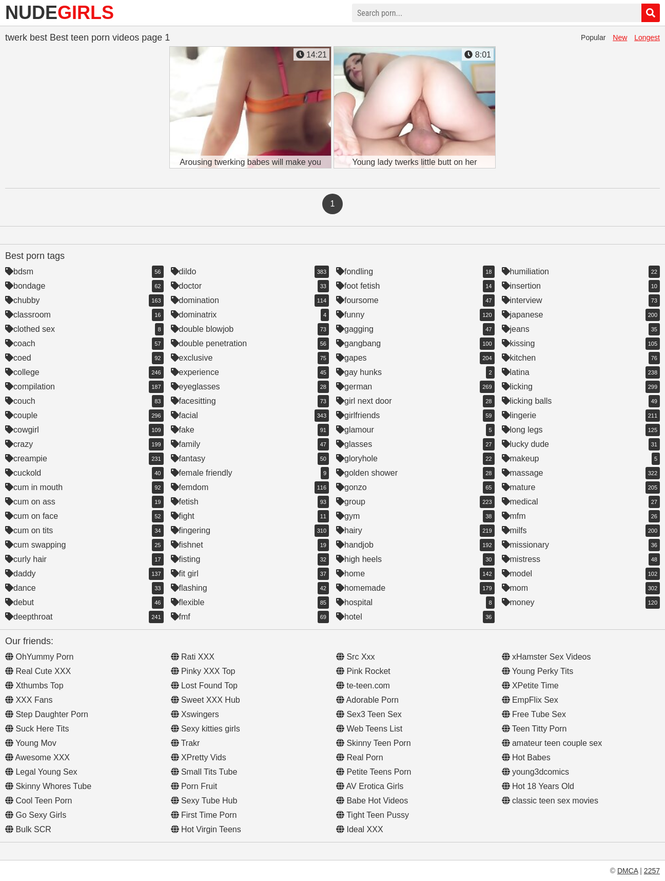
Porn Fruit (194, 786)
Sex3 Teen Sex (369, 714)
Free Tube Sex (534, 714)
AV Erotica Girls (369, 786)
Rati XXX (192, 656)
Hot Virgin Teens (206, 829)
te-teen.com (363, 685)
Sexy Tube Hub (204, 800)
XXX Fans (28, 700)
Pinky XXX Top (203, 671)
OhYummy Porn (39, 656)
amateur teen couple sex (552, 743)
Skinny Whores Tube (48, 786)
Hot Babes (526, 757)
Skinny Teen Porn (373, 743)
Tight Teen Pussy (372, 815)
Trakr (185, 743)
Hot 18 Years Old (538, 786)
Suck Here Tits (37, 728)
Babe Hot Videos (372, 800)
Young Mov (30, 743)
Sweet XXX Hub (205, 700)
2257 (652, 871)
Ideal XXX (359, 829)
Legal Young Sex (41, 771)
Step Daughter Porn (46, 714)
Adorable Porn (367, 700)
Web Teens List (369, 728)
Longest (647, 37)
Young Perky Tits (538, 671)
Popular (593, 37)
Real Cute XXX (38, 671)
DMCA (627, 871)
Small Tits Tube (204, 771)
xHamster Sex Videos (546, 656)
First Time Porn (204, 815)
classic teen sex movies (550, 800)
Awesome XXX (37, 757)
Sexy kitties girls (205, 728)
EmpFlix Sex (530, 700)
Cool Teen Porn (38, 800)
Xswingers (195, 714)
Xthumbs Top (34, 685)
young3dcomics (536, 771)
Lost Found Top (204, 685)
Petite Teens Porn (373, 771)
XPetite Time (530, 685)
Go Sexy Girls (35, 815)
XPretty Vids (198, 757)
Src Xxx (355, 656)
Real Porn (359, 757)
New (620, 37)
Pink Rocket (363, 671)
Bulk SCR (28, 829)
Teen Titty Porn (534, 728)
